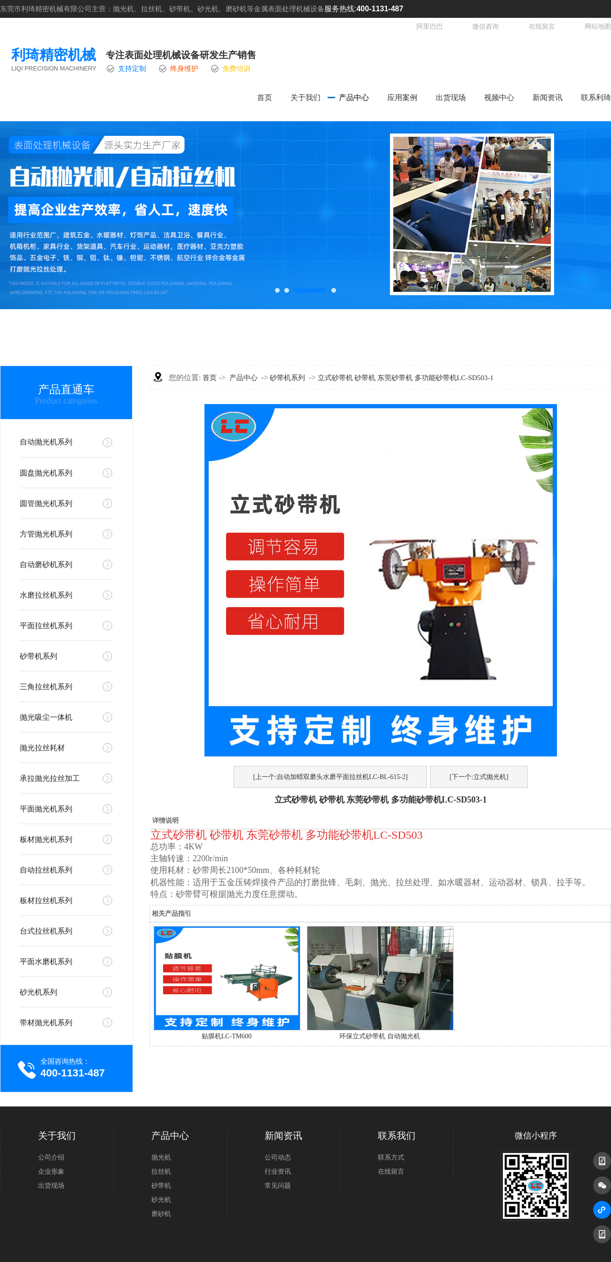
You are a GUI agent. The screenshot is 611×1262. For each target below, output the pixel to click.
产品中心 (354, 97)
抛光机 (161, 1157)
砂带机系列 (38, 656)
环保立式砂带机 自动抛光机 (379, 1036)
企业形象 (51, 1171)
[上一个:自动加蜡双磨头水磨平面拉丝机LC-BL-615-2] (330, 776)
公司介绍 (51, 1157)
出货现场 (451, 97)
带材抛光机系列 (46, 1023)
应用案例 (402, 97)
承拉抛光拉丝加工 (50, 778)
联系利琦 (596, 97)
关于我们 (305, 97)
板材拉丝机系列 (46, 900)
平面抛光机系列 (46, 809)
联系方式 (391, 1157)
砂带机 (161, 1185)
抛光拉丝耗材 (42, 748)
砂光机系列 (38, 992)
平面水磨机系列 (46, 962)
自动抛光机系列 (46, 442)
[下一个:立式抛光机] (478, 776)
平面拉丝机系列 (46, 626)
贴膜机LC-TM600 (227, 1036)
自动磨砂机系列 (46, 565)
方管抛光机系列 (46, 534)
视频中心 (499, 97)
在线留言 (542, 26)
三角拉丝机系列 (46, 687)
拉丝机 (161, 1171)
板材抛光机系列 (46, 839)
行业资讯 (278, 1171)
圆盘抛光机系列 (46, 473)
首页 (264, 97)
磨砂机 (161, 1213)
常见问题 (278, 1185)
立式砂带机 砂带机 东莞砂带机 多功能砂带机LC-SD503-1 (406, 378)
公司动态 (278, 1157)
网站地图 (598, 26)
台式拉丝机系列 (46, 931)
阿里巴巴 (429, 26)
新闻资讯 (548, 97)
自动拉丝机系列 (46, 870)
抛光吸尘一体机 (46, 717)
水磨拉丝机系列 (46, 595)
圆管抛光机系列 (46, 503)
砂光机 (161, 1199)
